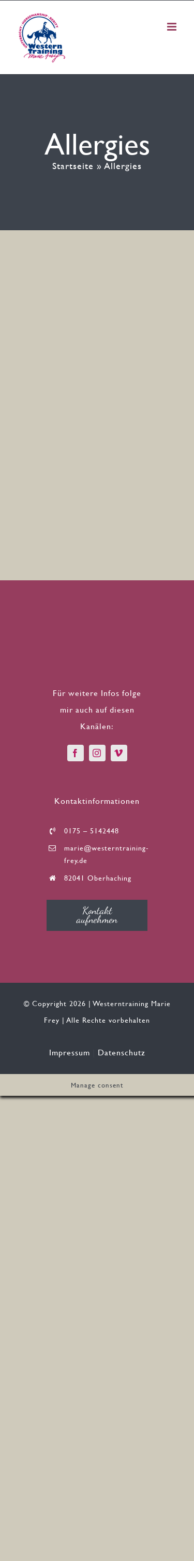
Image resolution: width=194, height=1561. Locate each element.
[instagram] (97, 753)
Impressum (69, 1052)
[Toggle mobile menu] (172, 26)
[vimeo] (119, 753)
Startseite (73, 166)
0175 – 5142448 (91, 830)
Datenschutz (121, 1052)
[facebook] (75, 753)
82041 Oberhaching (97, 877)
